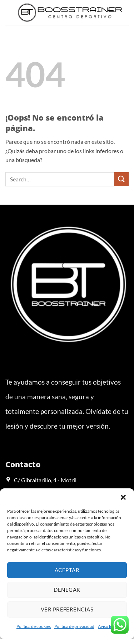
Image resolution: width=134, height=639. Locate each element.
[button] (123, 497)
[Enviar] (121, 179)
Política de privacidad (74, 626)
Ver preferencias (67, 609)
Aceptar (67, 570)
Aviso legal (108, 626)
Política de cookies (33, 626)
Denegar (67, 589)
